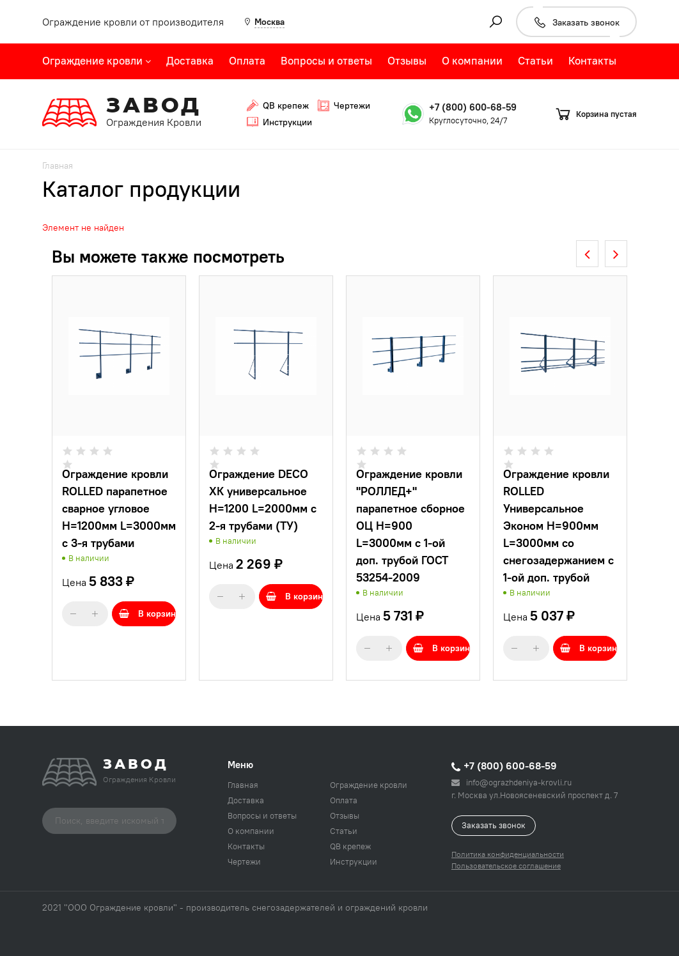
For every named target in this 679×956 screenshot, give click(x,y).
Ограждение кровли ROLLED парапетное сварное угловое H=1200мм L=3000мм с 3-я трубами (119, 508)
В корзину (147, 613)
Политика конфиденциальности (507, 854)
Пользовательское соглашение (506, 865)
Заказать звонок (494, 825)
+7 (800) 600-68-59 (473, 107)
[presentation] (587, 253)
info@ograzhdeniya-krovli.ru (511, 782)
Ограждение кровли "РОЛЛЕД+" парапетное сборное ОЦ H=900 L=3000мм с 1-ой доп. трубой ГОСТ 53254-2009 (410, 525)
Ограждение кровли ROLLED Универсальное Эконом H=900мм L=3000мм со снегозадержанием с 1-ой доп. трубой (558, 525)
